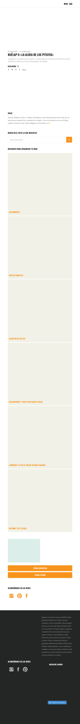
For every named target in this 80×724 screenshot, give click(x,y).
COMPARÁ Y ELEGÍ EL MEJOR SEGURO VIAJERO (27, 465)
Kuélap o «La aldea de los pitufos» (31, 54)
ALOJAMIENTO (14, 212)
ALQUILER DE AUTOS (17, 338)
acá (48, 123)
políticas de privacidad (63, 652)
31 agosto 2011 (13, 51)
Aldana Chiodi (26, 51)
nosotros (45, 640)
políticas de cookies (54, 655)
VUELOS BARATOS (16, 275)
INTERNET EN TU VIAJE (18, 528)
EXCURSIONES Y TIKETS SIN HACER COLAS (25, 401)
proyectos (62, 637)
